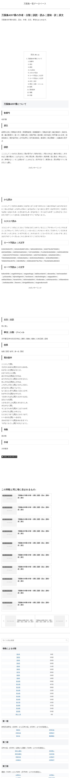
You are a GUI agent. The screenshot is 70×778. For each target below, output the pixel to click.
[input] (35, 574)
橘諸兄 (52, 732)
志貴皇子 (51, 693)
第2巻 (18, 590)
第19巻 (18, 642)
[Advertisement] (35, 36)
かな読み (32, 70)
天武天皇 (51, 687)
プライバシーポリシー (52, 772)
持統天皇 (18, 690)
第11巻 (18, 617)
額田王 (18, 663)
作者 (30, 97)
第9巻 (18, 611)
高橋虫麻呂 (52, 711)
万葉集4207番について (34, 59)
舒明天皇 (51, 663)
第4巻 (18, 596)
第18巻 (18, 639)
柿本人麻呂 (18, 684)
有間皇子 (51, 666)
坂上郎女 (18, 714)
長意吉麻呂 (18, 687)
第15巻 (18, 629)
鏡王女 (18, 669)
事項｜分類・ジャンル (36, 85)
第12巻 (18, 621)
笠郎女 (52, 729)
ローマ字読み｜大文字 (36, 76)
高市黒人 (51, 684)
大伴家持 (18, 729)
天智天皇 (18, 666)
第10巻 (18, 614)
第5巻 (18, 599)
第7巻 (18, 605)
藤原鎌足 (51, 669)
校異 (30, 88)
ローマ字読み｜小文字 (36, 79)
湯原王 (18, 738)
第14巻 (18, 626)
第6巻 (18, 602)
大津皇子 (51, 690)
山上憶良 (18, 711)
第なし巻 (18, 648)
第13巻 (18, 624)
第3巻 (18, 593)
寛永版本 (32, 91)
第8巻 (18, 608)
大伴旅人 (51, 708)
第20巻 (18, 645)
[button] (66, 574)
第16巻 (18, 632)
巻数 (30, 94)
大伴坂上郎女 (18, 732)
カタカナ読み (33, 73)
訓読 (30, 67)
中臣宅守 (18, 735)
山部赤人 (18, 708)
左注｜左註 (32, 82)
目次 (32, 55)
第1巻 (18, 587)
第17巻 (18, 635)
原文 (30, 65)
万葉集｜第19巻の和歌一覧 (9, 458)
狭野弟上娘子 (52, 735)
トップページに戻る (18, 772)
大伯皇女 (18, 693)
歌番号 (31, 61)
